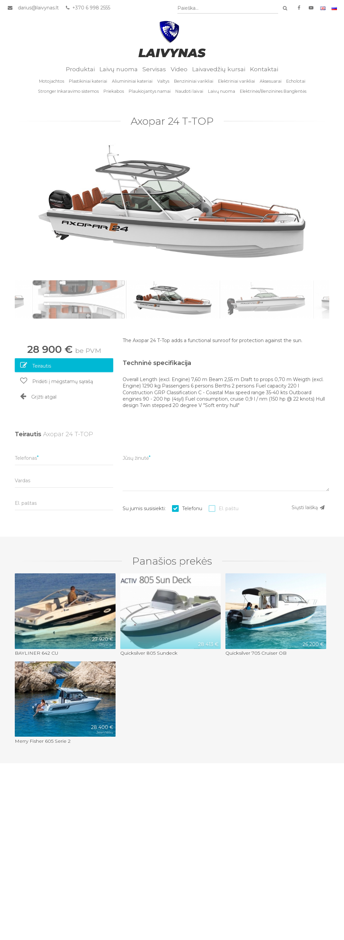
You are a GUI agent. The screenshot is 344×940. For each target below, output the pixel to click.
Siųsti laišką (308, 507)
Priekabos (113, 91)
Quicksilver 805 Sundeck (148, 653)
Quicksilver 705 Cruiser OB (256, 653)
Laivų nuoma (118, 69)
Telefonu (192, 508)
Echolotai (295, 81)
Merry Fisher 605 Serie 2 (43, 741)
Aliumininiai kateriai (132, 81)
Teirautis (35, 365)
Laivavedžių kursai (218, 69)
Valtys (163, 81)
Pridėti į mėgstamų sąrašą (56, 380)
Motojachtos (51, 81)
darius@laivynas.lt (38, 8)
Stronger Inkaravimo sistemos (68, 91)
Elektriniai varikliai (236, 81)
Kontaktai (264, 69)
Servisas (154, 69)
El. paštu (229, 508)
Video (179, 69)
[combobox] (227, 8)
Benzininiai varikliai (193, 81)
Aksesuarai (271, 81)
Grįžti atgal (38, 396)
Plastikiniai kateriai (88, 81)
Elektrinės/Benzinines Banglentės (273, 91)
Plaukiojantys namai (150, 91)
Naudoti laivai (189, 91)
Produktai (80, 69)
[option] (172, 206)
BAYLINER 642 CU (36, 653)
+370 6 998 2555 (87, 8)
